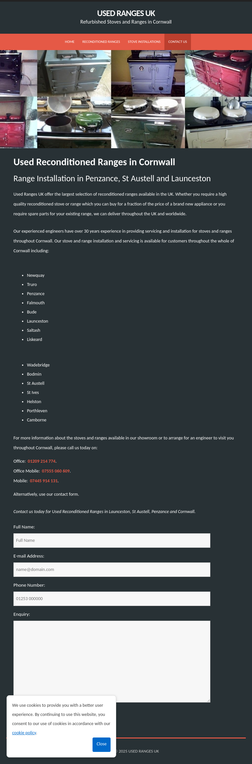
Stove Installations (144, 42)
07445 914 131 (43, 481)
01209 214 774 (41, 461)
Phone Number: (29, 585)
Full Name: (24, 527)
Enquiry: (21, 614)
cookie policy (24, 733)
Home (69, 42)
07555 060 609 (56, 471)
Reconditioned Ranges (101, 42)
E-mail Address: (28, 556)
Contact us (177, 42)
